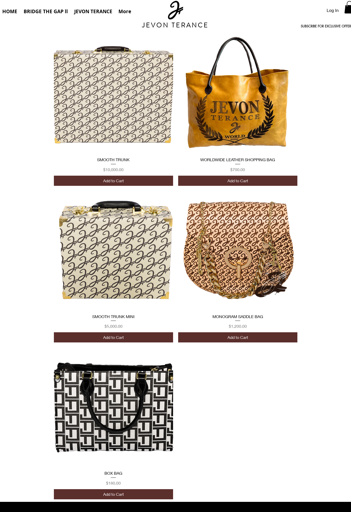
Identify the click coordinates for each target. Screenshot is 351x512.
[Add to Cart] (113, 181)
